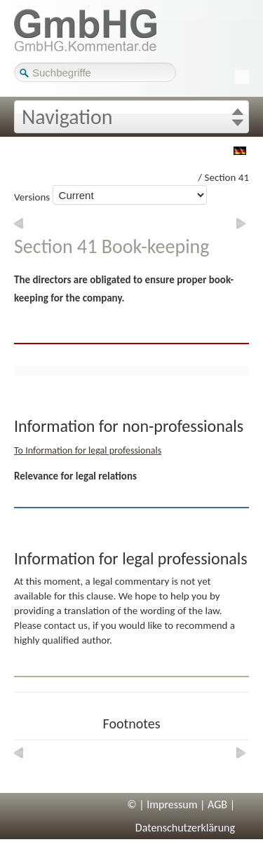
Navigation (67, 117)
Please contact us (51, 625)
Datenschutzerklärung (185, 827)
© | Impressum (162, 804)
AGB (217, 804)
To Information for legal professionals (87, 450)
